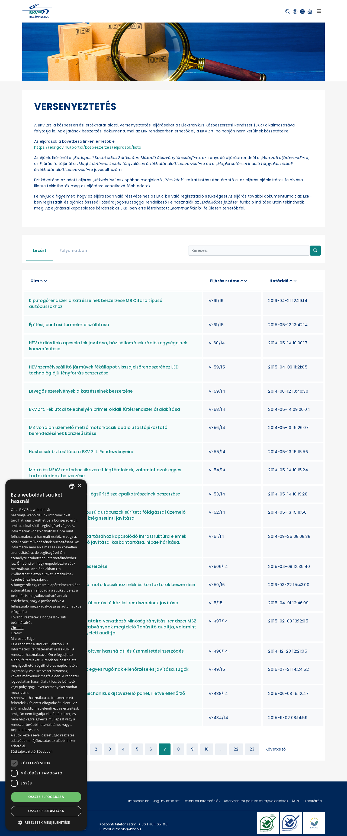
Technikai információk (202, 801)
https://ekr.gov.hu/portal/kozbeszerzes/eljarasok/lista (88, 147)
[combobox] (72, 486)
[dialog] (46, 655)
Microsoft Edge (23, 638)
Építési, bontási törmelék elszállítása (69, 325)
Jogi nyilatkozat (167, 801)
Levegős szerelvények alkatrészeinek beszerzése (81, 391)
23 (252, 749)
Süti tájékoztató (23, 751)
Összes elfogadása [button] (46, 796)
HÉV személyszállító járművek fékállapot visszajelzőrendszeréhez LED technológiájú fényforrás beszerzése (104, 370)
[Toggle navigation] (319, 11)
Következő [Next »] (276, 749)
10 (207, 749)
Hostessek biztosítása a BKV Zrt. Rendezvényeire (81, 451)
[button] (287, 11)
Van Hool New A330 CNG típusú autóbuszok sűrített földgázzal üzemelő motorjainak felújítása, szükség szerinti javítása (107, 515)
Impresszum (139, 801)
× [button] (79, 486)
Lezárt (40, 250)
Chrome (17, 627)
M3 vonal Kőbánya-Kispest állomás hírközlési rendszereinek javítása (103, 603)
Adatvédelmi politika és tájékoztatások (256, 801)
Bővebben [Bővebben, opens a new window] (45, 751)
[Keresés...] (249, 251)
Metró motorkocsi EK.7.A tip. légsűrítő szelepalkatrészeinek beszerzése (104, 494)
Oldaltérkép (313, 801)
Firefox (16, 633)
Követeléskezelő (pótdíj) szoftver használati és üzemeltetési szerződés (106, 651)
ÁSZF (296, 801)
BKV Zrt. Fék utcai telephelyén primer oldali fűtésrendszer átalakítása (104, 409)
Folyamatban (73, 250)
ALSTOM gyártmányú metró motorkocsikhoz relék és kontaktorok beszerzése (112, 584)
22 (236, 749)
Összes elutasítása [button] (46, 811)
